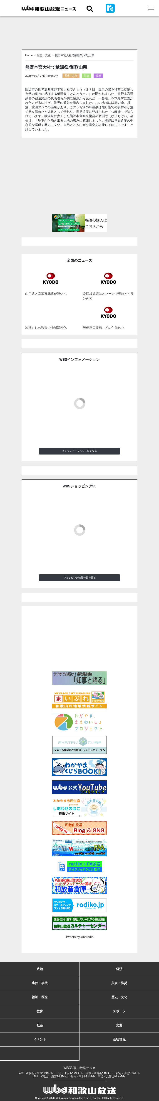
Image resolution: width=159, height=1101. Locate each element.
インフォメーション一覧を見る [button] (79, 451)
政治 (40, 969)
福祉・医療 (40, 997)
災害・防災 (119, 983)
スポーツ (119, 1011)
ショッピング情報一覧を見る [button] (79, 577)
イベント (39, 1039)
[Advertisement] (79, 178)
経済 (98, 75)
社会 (86, 75)
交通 (119, 1025)
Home (28, 55)
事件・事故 (40, 983)
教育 (40, 1011)
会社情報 (119, 1039)
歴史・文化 (44, 55)
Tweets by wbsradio (79, 937)
